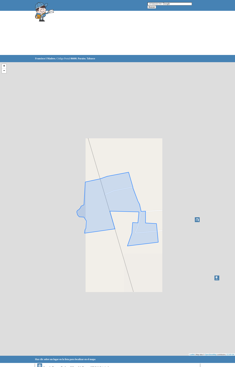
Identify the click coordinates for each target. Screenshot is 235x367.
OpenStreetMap (211, 354)
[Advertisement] (109, 33)
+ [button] (4, 66)
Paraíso (82, 58)
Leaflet (192, 354)
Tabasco (91, 58)
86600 (74, 58)
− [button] (4, 71)
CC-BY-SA (230, 354)
